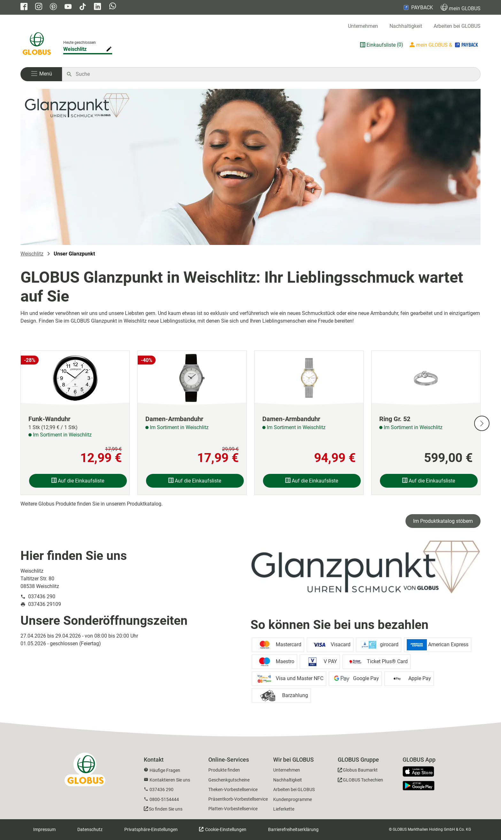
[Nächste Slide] (481, 423)
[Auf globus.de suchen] (274, 74)
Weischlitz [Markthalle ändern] (75, 49)
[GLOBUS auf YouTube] (68, 7)
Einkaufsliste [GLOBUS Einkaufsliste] (381, 45)
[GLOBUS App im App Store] (421, 772)
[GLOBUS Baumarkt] (358, 771)
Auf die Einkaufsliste (77, 481)
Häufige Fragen (165, 770)
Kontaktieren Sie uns (170, 779)
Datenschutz (90, 829)
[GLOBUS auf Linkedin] (97, 7)
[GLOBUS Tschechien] (360, 781)
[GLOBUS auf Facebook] (23, 7)
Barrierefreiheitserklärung (293, 829)
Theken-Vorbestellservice (233, 789)
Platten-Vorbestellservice (233, 808)
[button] (41, 74)
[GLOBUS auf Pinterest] (53, 7)
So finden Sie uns (165, 809)
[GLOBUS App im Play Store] (419, 786)
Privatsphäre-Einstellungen (151, 829)
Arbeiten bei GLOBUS (457, 26)
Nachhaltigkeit (405, 26)
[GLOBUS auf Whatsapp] (113, 6)
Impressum (44, 829)
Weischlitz (31, 254)
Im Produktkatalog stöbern (443, 521)
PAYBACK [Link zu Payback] (418, 7)
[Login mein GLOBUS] (444, 45)
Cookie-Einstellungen (225, 829)
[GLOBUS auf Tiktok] (82, 7)
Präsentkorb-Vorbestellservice (238, 799)
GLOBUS (461, 8)
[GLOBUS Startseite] (36, 44)
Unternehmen (363, 26)
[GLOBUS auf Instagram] (38, 7)
